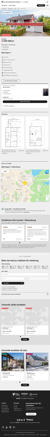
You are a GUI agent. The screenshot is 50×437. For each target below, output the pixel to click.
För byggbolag (5, 408)
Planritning (5, 49)
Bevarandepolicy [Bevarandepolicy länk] (14, 434)
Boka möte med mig (25, 101)
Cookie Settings (43, 434)
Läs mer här (26, 212)
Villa (15, 8)
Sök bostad (4, 5)
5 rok (18, 8)
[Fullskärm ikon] (21, 151)
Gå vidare (6, 283)
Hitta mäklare (5, 406)
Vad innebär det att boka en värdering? (11, 294)
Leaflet (37, 201)
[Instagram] (10, 427)
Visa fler (25, 339)
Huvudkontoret (5, 410)
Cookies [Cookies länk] (27, 434)
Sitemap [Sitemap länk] (37, 434)
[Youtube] (6, 427)
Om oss (15, 405)
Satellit (5, 171)
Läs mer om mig (7, 93)
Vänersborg (10, 8)
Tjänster (16, 406)
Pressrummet (17, 408)
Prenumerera (31, 414)
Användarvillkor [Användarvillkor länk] (22, 434)
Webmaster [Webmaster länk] (32, 434)
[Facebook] (3, 427)
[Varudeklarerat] (7, 12)
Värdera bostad (5, 411)
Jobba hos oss (17, 410)
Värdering (41, 5)
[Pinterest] (13, 427)
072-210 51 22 (7, 90)
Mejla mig (6, 92)
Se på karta (6, 47)
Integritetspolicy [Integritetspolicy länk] (7, 434)
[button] (47, 5)
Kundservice (4, 405)
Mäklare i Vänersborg (9, 106)
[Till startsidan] (15, 2)
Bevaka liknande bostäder (11, 80)
